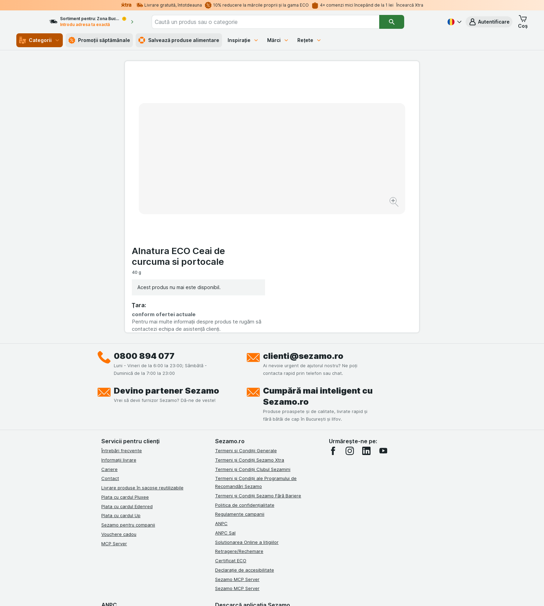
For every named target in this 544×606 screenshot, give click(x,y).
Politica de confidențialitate (244, 378)
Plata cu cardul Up (121, 389)
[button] (489, 21)
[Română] (454, 22)
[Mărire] (248, 180)
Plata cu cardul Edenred (127, 379)
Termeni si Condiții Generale (246, 324)
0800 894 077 (144, 229)
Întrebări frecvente (121, 324)
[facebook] (333, 324)
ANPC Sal (225, 406)
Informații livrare (118, 333)
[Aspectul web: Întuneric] (307, 592)
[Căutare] (411, 22)
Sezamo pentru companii (128, 398)
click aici (187, 546)
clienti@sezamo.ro (303, 229)
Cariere (109, 342)
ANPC (221, 396)
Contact (110, 351)
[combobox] (285, 22)
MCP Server (114, 417)
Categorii (39, 40)
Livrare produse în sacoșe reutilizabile (142, 361)
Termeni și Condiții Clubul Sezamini (252, 342)
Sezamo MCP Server (237, 452)
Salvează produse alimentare (178, 40)
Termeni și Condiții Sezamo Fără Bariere (258, 369)
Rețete (309, 40)
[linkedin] (366, 324)
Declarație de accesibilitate (244, 443)
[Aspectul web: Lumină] (271, 592)
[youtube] (383, 324)
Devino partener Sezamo (166, 264)
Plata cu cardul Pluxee (125, 370)
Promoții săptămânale (99, 40)
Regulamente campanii (239, 387)
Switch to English (284, 563)
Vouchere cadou (118, 407)
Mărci (278, 40)
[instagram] (350, 324)
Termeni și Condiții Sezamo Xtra (249, 333)
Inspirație (243, 40)
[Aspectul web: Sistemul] (236, 592)
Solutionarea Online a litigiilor (247, 415)
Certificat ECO (230, 434)
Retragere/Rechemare (239, 424)
